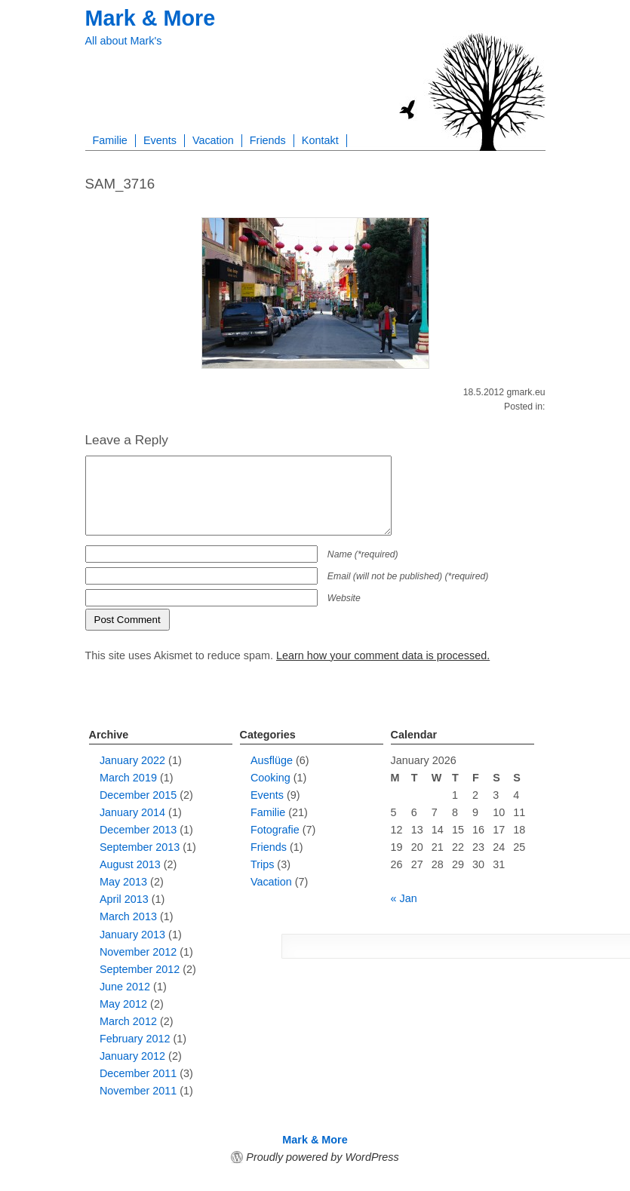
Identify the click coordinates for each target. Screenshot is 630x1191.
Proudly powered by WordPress (322, 1157)
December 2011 (138, 1073)
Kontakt (320, 140)
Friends (268, 140)
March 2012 (128, 1021)
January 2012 (132, 1056)
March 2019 (128, 778)
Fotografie (275, 830)
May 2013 (123, 882)
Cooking (270, 778)
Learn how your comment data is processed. (383, 655)
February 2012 (135, 1039)
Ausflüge (271, 760)
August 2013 (130, 864)
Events (160, 140)
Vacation (213, 140)
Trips (262, 864)
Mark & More (150, 18)
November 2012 (138, 952)
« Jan (404, 898)
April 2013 (124, 899)
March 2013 (128, 916)
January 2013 (132, 935)
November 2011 (138, 1091)
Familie (110, 140)
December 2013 (138, 830)
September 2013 (140, 847)
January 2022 (132, 760)
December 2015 (138, 795)
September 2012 (140, 969)
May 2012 (123, 1004)
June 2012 (125, 987)
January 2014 (132, 812)
